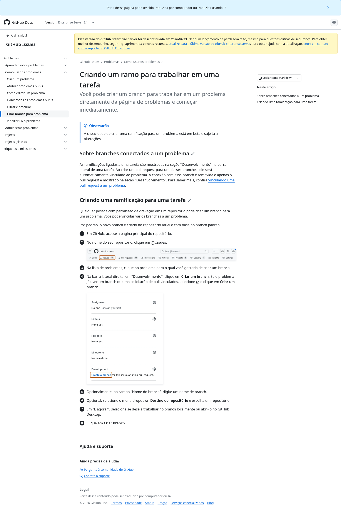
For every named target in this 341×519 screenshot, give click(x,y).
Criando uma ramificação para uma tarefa (135, 199)
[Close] (328, 7)
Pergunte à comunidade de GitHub (107, 469)
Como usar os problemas (142, 62)
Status (149, 503)
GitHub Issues (20, 44)
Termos (116, 503)
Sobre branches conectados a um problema (137, 153)
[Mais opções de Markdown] (297, 77)
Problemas (111, 62)
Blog (210, 503)
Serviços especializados (187, 503)
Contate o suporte (95, 476)
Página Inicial (16, 35)
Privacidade (133, 503)
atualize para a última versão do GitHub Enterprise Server (209, 44)
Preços (162, 503)
